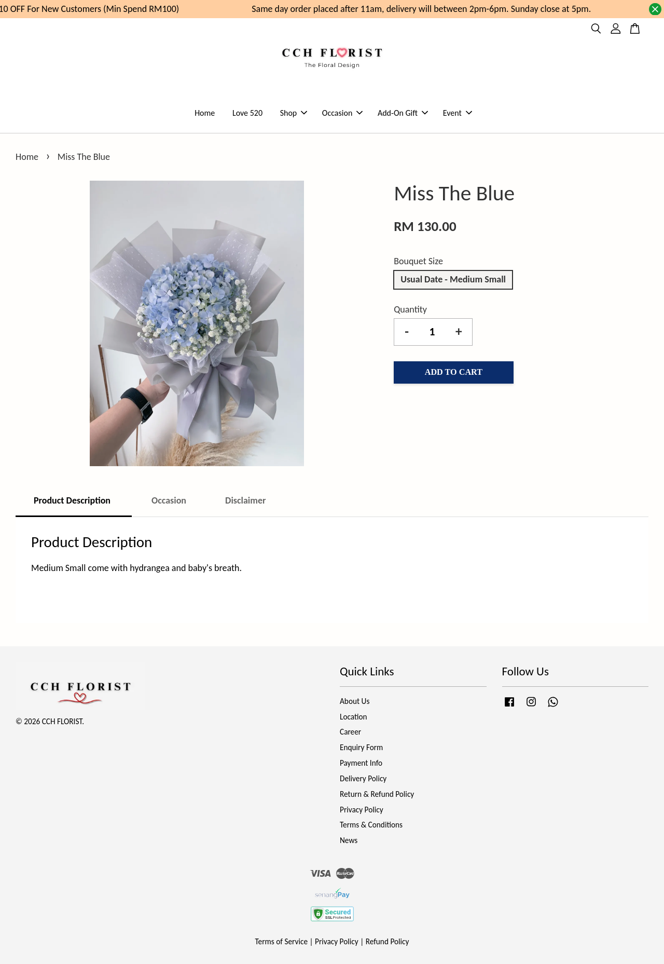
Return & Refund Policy (377, 794)
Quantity (410, 309)
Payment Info (361, 763)
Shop (294, 113)
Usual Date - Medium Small (453, 279)
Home (205, 113)
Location (353, 717)
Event (457, 113)
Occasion (342, 113)
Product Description (73, 500)
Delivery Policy (363, 778)
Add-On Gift (403, 113)
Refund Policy (387, 941)
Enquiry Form (361, 747)
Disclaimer (245, 500)
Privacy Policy (361, 809)
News (348, 840)
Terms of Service (281, 941)
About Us (354, 701)
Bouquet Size (418, 261)
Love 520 (247, 113)
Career (350, 732)
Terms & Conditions (371, 825)
